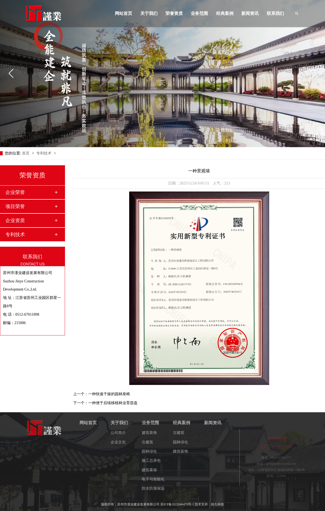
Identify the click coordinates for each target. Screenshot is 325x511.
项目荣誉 (15, 206)
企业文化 (121, 442)
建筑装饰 (152, 433)
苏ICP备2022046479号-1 (177, 502)
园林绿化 (152, 451)
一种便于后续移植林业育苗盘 (113, 403)
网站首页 (123, 13)
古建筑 (150, 442)
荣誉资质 (174, 13)
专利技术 (44, 153)
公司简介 (121, 433)
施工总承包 (154, 461)
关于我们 (149, 13)
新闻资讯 (250, 13)
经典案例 (224, 13)
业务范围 (199, 13)
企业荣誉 (15, 192)
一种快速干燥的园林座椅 (109, 394)
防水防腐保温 (156, 488)
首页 (26, 153)
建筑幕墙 (152, 470)
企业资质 (15, 220)
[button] (11, 74)
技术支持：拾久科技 (209, 502)
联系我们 (275, 13)
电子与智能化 (156, 479)
